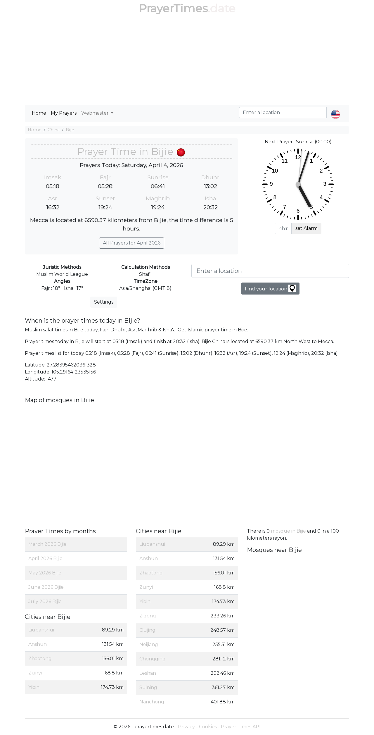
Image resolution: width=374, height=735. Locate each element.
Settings (103, 302)
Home (39, 113)
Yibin (33, 687)
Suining (148, 687)
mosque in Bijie (288, 531)
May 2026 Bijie (44, 573)
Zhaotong (40, 658)
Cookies (208, 726)
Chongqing (152, 659)
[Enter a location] (270, 271)
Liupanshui (41, 630)
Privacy (186, 726)
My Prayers (64, 113)
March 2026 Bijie (47, 544)
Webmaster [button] (95, 113)
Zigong (147, 616)
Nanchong (151, 702)
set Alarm (306, 228)
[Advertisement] (187, 61)
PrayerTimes (173, 8)
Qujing (147, 630)
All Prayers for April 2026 (131, 243)
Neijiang (148, 644)
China (54, 129)
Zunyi (35, 673)
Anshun (37, 644)
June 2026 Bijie (46, 587)
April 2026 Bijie (45, 558)
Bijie (70, 129)
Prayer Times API (241, 726)
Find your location (270, 288)
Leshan (147, 673)
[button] (335, 109)
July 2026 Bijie (45, 601)
